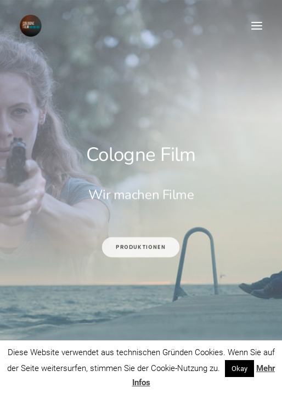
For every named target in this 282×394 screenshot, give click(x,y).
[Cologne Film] (31, 26)
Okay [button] (239, 368)
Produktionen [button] (141, 272)
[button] (257, 25)
